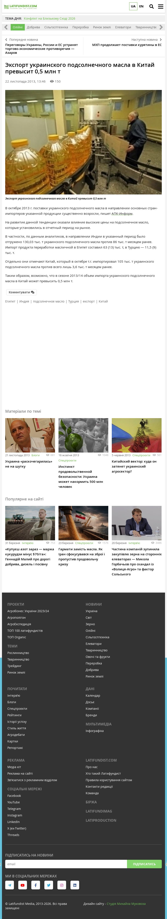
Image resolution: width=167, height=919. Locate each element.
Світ (89, 617)
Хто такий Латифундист (103, 773)
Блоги (36, 455)
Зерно (90, 624)
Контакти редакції (99, 786)
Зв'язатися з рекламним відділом (32, 780)
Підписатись (144, 864)
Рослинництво (18, 653)
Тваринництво (146, 27)
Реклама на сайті (20, 773)
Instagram (14, 815)
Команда (92, 793)
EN (141, 6)
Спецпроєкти (67, 460)
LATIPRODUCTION (101, 820)
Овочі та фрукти (98, 657)
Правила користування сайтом (109, 780)
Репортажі (15, 748)
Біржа (91, 802)
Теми (12, 646)
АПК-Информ (122, 213)
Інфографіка (95, 731)
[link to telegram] (9, 885)
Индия (24, 301)
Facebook (14, 796)
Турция (73, 301)
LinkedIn (13, 822)
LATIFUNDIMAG (99, 811)
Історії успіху (17, 722)
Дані (90, 688)
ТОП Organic (16, 637)
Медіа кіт (14, 767)
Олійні (18, 27)
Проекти (15, 604)
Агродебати (16, 735)
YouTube (13, 802)
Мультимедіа (99, 724)
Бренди (91, 715)
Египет (10, 301)
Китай (103, 301)
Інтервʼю (27, 543)
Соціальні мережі (24, 789)
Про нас (92, 767)
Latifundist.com (101, 760)
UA (133, 6)
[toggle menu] (160, 6)
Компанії (92, 708)
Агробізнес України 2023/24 (28, 611)
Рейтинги (14, 715)
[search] (151, 6)
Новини (94, 604)
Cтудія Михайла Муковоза (126, 904)
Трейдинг (14, 666)
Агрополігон (16, 617)
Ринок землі (102, 27)
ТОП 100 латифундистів (25, 630)
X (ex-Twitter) (16, 828)
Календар (93, 695)
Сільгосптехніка (56, 27)
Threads (13, 835)
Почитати (17, 688)
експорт (89, 301)
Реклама (16, 760)
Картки (12, 741)
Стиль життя (16, 728)
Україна (91, 611)
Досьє (90, 702)
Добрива (33, 27)
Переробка (80, 27)
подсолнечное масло (48, 301)
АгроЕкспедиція (19, 624)
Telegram (14, 809)
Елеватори (123, 27)
